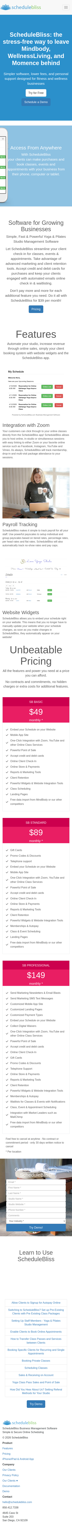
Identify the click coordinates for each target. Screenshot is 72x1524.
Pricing (6, 1453)
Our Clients (9, 1469)
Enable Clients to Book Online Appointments (36, 1331)
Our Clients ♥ (10, 1480)
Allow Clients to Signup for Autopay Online (36, 1302)
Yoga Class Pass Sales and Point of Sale (36, 1382)
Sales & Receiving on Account (36, 1375)
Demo (5, 1491)
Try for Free (36, 93)
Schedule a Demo (36, 102)
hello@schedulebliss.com (17, 1502)
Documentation (11, 1486)
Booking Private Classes (36, 1360)
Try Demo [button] (36, 1404)
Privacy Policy (10, 1475)
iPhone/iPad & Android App (18, 1459)
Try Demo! (36, 1227)
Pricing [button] (36, 309)
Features (7, 1448)
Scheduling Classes (36, 1368)
